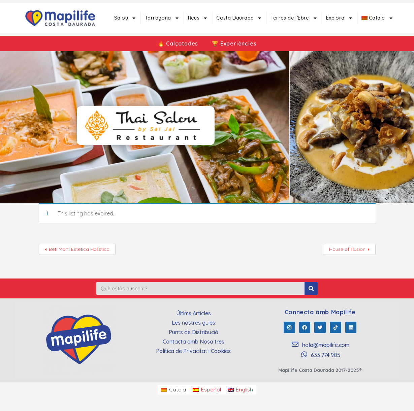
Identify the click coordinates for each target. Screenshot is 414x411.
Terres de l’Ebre (293, 18)
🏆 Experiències (234, 43)
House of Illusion (347, 249)
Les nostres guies (193, 322)
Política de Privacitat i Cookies (193, 351)
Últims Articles (193, 313)
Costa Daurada (239, 18)
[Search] (311, 288)
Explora (339, 18)
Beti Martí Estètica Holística (79, 249)
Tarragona (162, 18)
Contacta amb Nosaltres (193, 341)
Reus (198, 18)
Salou (125, 18)
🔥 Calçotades (178, 43)
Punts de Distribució (193, 332)
